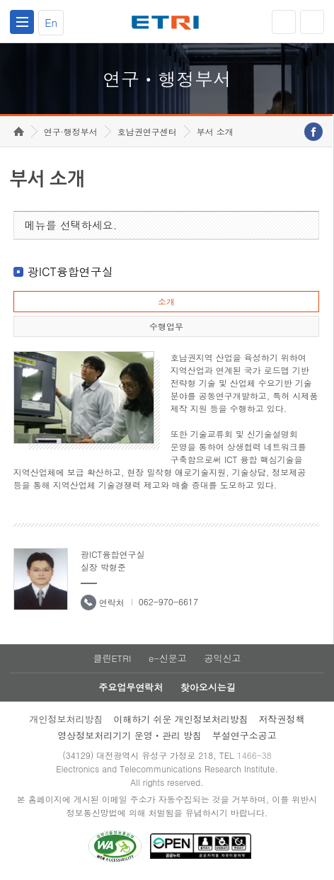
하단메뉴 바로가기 (0, 0)
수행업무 (166, 326)
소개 (166, 301)
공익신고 (223, 658)
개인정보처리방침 (66, 719)
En (51, 22)
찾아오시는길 (208, 687)
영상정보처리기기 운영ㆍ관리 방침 (129, 735)
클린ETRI (112, 658)
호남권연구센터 (147, 131)
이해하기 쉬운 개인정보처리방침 (180, 719)
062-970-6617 (168, 601)
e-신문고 (168, 658)
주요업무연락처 (130, 687)
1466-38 (254, 755)
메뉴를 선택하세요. (71, 224)
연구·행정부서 (71, 131)
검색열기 (312, 22)
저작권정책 (282, 719)
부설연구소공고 (244, 735)
